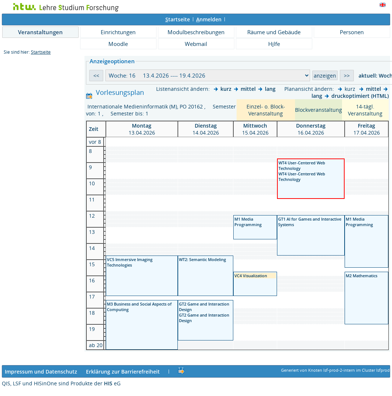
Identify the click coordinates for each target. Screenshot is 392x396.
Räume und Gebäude (274, 32)
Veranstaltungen (40, 32)
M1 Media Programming (248, 221)
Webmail (196, 43)
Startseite (41, 52)
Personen (352, 32)
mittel (248, 88)
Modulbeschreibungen (196, 32)
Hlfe (274, 43)
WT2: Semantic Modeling (202, 259)
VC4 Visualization (251, 275)
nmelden (209, 19)
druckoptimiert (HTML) (360, 95)
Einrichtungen (118, 32)
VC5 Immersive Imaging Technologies (129, 262)
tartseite (177, 19)
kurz (225, 88)
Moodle (118, 43)
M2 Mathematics (361, 275)
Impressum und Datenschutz (41, 371)
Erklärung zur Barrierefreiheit (123, 371)
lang (270, 88)
